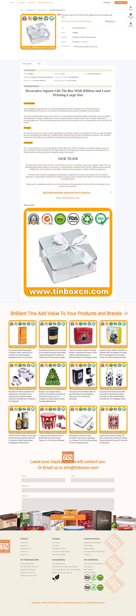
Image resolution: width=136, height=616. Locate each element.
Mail (73, 476)
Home (12, 2)
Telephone (25, 486)
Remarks (25, 496)
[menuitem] (12, 2)
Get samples (85, 42)
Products (31, 2)
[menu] (31, 2)
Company (21, 2)
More (40, 2)
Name (24, 476)
